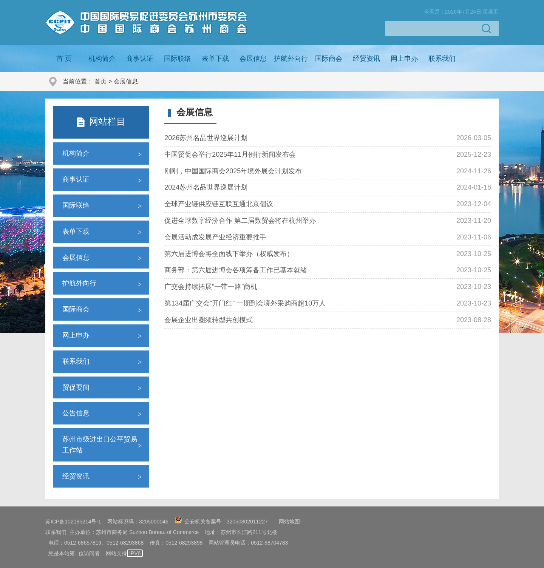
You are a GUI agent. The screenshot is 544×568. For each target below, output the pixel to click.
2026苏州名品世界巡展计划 (205, 138)
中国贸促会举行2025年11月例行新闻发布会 (230, 154)
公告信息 (76, 413)
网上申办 (404, 58)
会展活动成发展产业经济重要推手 (215, 237)
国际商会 (328, 58)
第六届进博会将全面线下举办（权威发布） (229, 254)
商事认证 (139, 58)
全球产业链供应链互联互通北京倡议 (218, 204)
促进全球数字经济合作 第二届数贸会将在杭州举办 (240, 220)
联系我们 (442, 58)
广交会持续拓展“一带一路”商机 (210, 286)
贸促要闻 (76, 387)
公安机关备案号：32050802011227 (221, 522)
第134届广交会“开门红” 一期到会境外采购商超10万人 (245, 303)
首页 (100, 81)
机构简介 (102, 58)
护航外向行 (291, 58)
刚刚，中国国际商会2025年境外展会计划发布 (233, 171)
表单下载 (215, 58)
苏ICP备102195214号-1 (73, 522)
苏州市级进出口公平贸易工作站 (99, 444)
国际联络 (177, 58)
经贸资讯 (366, 58)
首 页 (64, 58)
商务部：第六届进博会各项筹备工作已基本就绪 (235, 270)
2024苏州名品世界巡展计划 (205, 187)
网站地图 (289, 522)
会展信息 (253, 58)
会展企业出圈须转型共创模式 (208, 320)
